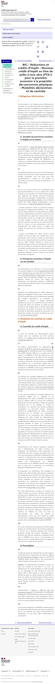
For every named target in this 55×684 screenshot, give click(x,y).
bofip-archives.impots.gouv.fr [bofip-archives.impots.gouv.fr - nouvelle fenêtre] (20, 640)
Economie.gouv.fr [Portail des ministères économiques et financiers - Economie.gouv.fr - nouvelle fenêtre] (32, 646)
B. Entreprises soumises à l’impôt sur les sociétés (9, 83)
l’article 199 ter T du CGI (35, 487)
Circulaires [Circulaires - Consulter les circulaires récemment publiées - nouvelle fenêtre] (30, 638)
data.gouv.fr (44, 671)
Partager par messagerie (38, 56)
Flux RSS (17, 631)
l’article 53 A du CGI (40, 157)
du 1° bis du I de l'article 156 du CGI (36, 199)
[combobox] (17, 19)
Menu (52, 2)
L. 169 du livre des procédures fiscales (36, 556)
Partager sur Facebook (47, 47)
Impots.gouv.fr (31, 649)
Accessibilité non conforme (8, 676)
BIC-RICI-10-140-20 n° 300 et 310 (34, 275)
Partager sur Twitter (38, 51)
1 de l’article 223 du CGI (28, 315)
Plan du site (29, 676)
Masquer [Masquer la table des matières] (7, 61)
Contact (3, 634)
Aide (2, 631)
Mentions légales (20, 676)
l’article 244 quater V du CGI (40, 518)
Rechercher (32, 19)
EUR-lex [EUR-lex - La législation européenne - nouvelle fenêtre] (30, 644)
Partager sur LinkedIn (43, 51)
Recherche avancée (44, 19)
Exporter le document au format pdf (38, 42)
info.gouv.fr (5, 671)
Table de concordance (20, 634)
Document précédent (24, 61)
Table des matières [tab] (8, 30)
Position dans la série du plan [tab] (11, 33)
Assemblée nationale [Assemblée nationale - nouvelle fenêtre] (33, 631)
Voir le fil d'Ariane (5, 23)
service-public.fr (17, 671)
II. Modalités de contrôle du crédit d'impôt (8, 91)
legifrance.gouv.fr (31, 671)
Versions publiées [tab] (8, 37)
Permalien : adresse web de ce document (38, 47)
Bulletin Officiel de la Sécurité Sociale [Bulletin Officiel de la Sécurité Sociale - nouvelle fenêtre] (33, 634)
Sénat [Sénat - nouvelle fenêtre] (29, 652)
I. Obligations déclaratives (7, 66)
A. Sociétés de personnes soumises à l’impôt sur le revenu (9, 73)
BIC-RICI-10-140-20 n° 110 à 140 (40, 204)
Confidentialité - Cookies (39, 676)
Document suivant (45, 61)
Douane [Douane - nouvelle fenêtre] (30, 641)
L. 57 (27, 387)
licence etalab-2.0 (36, 681)
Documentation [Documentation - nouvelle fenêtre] (19, 636)
